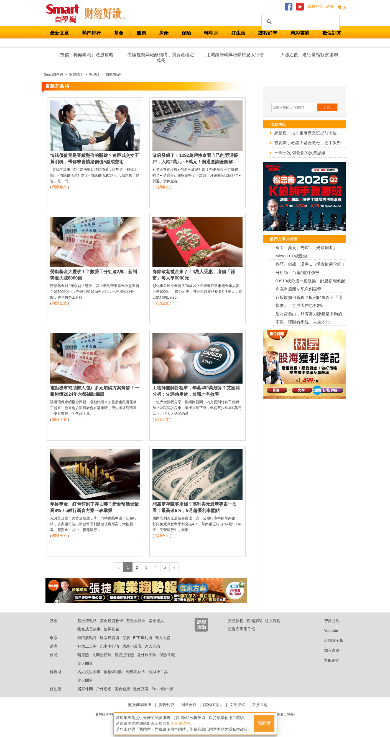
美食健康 (122, 689)
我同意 (264, 723)
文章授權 (237, 704)
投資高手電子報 (241, 629)
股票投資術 (109, 637)
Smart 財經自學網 (65, 13)
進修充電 (141, 689)
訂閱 (327, 107)
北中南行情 (109, 646)
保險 (186, 33)
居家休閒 (85, 689)
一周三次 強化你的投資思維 (299, 152)
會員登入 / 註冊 (321, 6)
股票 (141, 33)
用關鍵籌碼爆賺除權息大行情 (235, 54)
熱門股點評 (87, 637)
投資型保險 (124, 655)
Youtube (326, 630)
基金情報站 (87, 621)
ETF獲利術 (142, 637)
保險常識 (167, 655)
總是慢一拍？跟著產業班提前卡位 (305, 133)
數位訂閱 (331, 33)
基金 (118, 33)
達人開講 (162, 637)
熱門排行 (91, 33)
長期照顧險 (101, 655)
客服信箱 (327, 660)
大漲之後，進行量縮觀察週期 (309, 54)
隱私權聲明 (213, 704)
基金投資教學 (111, 621)
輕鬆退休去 (136, 671)
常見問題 (259, 704)
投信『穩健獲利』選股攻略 (86, 54)
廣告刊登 (166, 704)
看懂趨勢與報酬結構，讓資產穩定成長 (161, 57)
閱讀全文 (59, 187)
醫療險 (83, 655)
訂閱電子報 (329, 640)
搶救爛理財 (113, 671)
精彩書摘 (299, 33)
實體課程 (235, 621)
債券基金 (111, 629)
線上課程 (273, 621)
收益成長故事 (89, 629)
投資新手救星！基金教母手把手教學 (307, 142)
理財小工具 (158, 671)
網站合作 (189, 704)
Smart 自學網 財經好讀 (105, 13)
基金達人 (156, 621)
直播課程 (254, 621)
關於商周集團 (140, 704)
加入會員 (327, 650)
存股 (126, 637)
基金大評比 (136, 621)
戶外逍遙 (103, 689)
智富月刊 (327, 621)
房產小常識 (132, 646)
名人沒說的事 (89, 671)
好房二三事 (87, 646)
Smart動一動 (163, 689)
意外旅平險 (146, 655)
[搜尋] (299, 22)
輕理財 (211, 33)
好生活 (238, 33)
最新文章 (59, 33)
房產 (164, 33)
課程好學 (267, 33)
